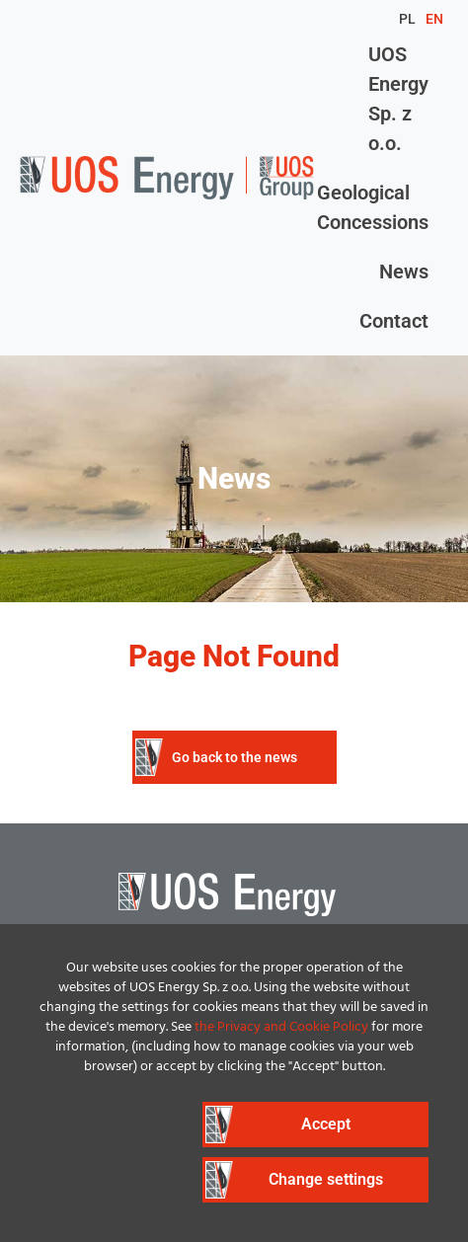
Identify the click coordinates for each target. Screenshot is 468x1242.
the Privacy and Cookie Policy (281, 1027)
